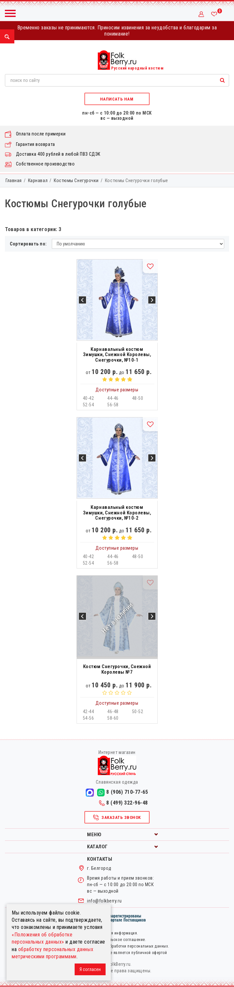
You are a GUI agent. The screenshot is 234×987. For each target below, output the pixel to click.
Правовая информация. (117, 933)
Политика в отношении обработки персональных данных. (117, 946)
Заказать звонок (117, 817)
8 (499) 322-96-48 (123, 803)
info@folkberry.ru (104, 900)
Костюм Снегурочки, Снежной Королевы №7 (117, 669)
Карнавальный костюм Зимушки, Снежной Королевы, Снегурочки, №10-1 (117, 355)
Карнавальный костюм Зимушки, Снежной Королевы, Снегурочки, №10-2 (117, 513)
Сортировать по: (28, 243)
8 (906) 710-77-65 (122, 792)
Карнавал (38, 180)
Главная (14, 180)
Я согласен (90, 969)
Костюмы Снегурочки (76, 180)
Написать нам (116, 99)
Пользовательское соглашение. (117, 939)
